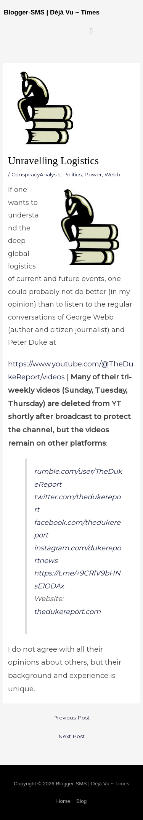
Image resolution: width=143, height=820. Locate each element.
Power (93, 174)
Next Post (71, 736)
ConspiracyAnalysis (35, 174)
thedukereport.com (67, 611)
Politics (72, 174)
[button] (91, 31)
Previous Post (71, 718)
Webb (112, 174)
